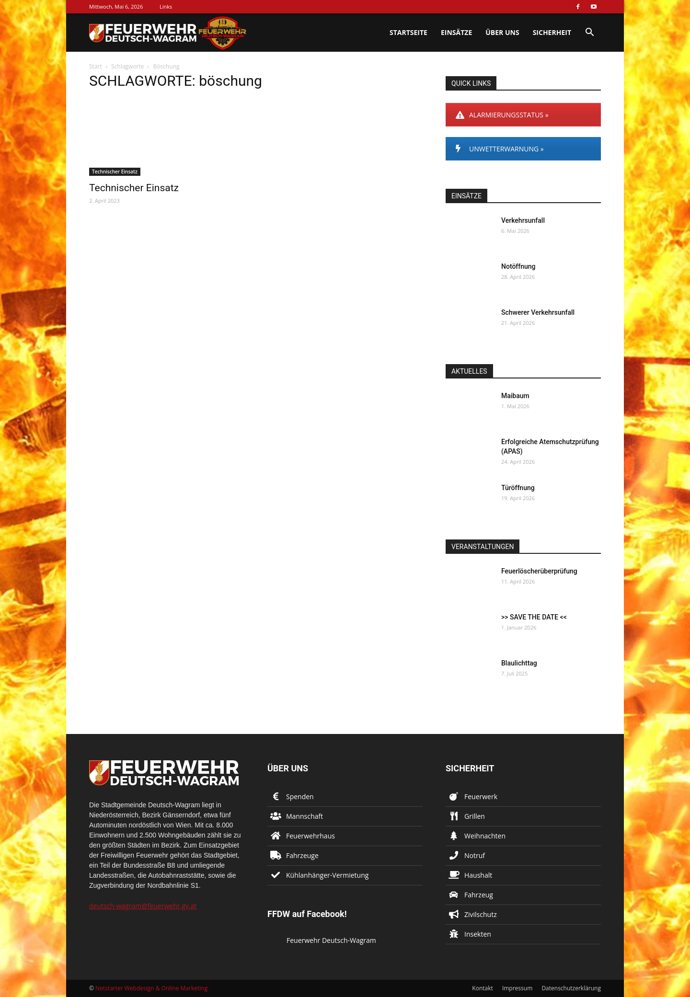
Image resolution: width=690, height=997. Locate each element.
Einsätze (456, 32)
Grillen (474, 816)
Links (166, 6)
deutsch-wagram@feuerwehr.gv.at (142, 905)
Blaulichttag (519, 663)
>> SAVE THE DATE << (534, 617)
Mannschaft (304, 816)
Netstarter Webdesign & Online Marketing (151, 988)
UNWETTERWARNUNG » (500, 148)
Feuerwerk (480, 796)
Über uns (502, 32)
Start (95, 66)
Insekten (477, 934)
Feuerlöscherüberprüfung (539, 571)
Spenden (300, 796)
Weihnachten (485, 835)
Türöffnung (518, 488)
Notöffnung (518, 266)
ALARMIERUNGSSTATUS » (502, 114)
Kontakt (482, 988)
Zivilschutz (480, 914)
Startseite (408, 32)
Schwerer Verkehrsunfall (538, 312)
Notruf (474, 855)
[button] (589, 33)
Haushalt (478, 875)
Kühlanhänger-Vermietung (327, 875)
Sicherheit (552, 32)
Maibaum (515, 396)
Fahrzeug (478, 894)
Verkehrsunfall (523, 220)
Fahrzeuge (302, 855)
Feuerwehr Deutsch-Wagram (331, 940)
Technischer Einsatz (115, 171)
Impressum (517, 988)
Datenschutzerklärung (571, 988)
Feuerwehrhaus (310, 835)
